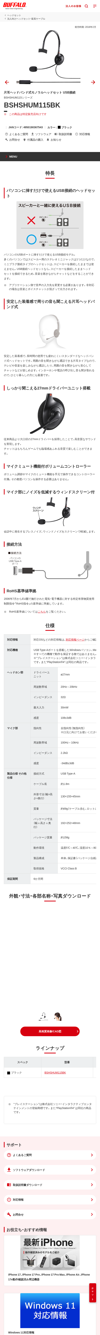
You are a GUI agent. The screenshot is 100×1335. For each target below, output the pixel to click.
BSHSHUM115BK (55, 1072)
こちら (42, 611)
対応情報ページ (75, 639)
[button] (50, 1031)
